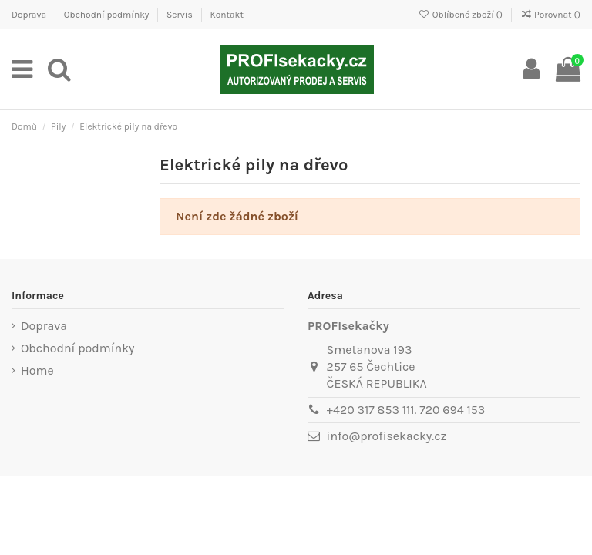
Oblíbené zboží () (462, 14)
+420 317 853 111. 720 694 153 (406, 409)
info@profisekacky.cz (386, 436)
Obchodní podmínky (107, 14)
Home (37, 370)
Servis (180, 14)
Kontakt (226, 14)
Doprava (30, 14)
